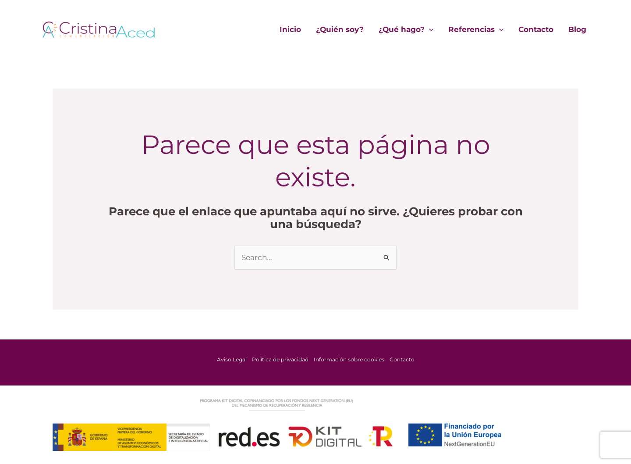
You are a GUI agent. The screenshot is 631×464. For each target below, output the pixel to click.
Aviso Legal (232, 359)
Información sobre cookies (349, 359)
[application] (429, 29)
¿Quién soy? (340, 29)
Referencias (475, 29)
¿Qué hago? (406, 29)
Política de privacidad (280, 359)
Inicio (290, 29)
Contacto (535, 29)
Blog (577, 29)
